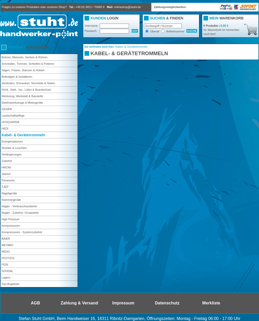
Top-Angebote (10, 284)
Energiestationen (12, 141)
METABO (7, 245)
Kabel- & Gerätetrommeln (23, 135)
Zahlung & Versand (79, 303)
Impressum (123, 303)
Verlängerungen (12, 154)
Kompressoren (11, 225)
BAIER (6, 238)
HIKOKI (6, 167)
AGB (35, 303)
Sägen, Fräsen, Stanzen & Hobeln (23, 70)
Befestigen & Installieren (17, 76)
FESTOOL (8, 258)
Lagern (6, 277)
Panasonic (8, 180)
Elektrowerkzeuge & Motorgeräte (22, 102)
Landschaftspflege (13, 115)
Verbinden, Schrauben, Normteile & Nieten (28, 83)
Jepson (6, 173)
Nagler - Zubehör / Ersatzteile (20, 212)
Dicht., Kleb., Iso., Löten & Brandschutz (26, 89)
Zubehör (7, 160)
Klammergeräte (11, 199)
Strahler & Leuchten (14, 147)
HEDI (5, 128)
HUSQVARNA (10, 122)
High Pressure (11, 219)
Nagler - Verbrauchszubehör (19, 206)
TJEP (5, 186)
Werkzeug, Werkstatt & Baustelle (22, 96)
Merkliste (211, 303)
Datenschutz (167, 303)
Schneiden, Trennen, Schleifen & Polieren (28, 63)
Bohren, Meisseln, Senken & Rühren (25, 57)
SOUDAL (7, 271)
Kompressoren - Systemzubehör (22, 232)
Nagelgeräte (9, 193)
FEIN (5, 264)
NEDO (6, 251)
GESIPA (7, 109)
